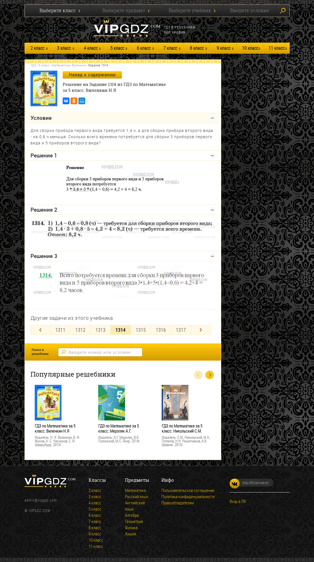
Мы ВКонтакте (249, 483)
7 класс (170, 48)
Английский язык (135, 506)
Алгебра (132, 515)
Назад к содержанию (92, 74)
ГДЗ (33, 65)
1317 (181, 329)
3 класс (64, 48)
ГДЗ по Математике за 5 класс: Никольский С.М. (182, 428)
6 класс (144, 48)
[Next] (201, 330)
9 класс (223, 48)
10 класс (250, 48)
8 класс (197, 48)
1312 (80, 329)
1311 (60, 329)
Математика (61, 65)
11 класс (277, 48)
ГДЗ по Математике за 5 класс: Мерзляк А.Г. (118, 428)
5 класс (117, 48)
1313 (100, 329)
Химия (130, 534)
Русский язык (136, 496)
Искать (283, 11)
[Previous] (40, 330)
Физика (131, 527)
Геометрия (134, 521)
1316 (161, 329)
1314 (120, 329)
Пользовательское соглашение (187, 490)
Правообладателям (177, 502)
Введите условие (249, 10)
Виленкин (79, 65)
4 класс (91, 48)
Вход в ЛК (238, 501)
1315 (141, 329)
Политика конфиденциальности (188, 496)
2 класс (37, 48)
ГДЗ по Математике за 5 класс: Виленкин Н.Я (55, 428)
